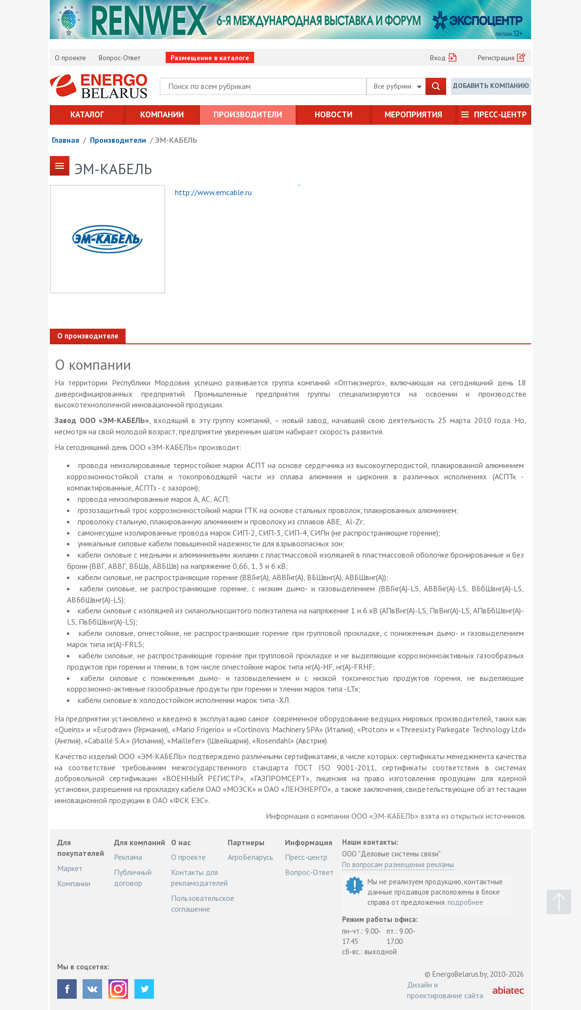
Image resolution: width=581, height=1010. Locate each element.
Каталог (87, 114)
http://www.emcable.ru (213, 192)
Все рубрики (398, 86)
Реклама (128, 857)
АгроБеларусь (250, 857)
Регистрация (496, 57)
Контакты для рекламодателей (199, 877)
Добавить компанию (491, 85)
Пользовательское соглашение (202, 903)
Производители (248, 114)
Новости (333, 114)
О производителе (87, 335)
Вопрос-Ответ (119, 57)
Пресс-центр (500, 114)
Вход (438, 57)
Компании (162, 114)
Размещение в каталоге (210, 57)
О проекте (70, 57)
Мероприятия (413, 114)
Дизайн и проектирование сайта (445, 990)
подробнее (465, 902)
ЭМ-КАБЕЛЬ (176, 140)
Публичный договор (132, 877)
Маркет (70, 868)
